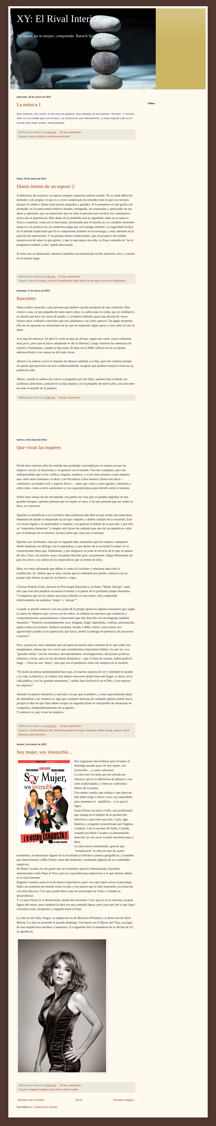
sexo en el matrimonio (113, 280)
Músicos (42, 136)
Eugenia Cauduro (38, 1089)
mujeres (118, 730)
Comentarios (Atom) (45, 1107)
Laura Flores (55, 1089)
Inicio (78, 1099)
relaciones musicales (59, 136)
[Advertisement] (75, 159)
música (33, 136)
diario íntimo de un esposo (87, 280)
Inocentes (26, 298)
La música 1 (29, 104)
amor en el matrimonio (60, 280)
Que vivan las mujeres (39, 447)
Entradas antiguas (123, 1099)
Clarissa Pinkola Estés (41, 730)
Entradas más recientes (31, 1099)
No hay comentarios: (71, 132)
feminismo (91, 730)
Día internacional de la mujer (69, 730)
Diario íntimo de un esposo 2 (45, 186)
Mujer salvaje (105, 730)
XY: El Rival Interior (59, 18)
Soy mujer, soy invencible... (44, 752)
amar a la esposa (38, 280)
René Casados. (71, 1089)
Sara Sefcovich (37, 734)
